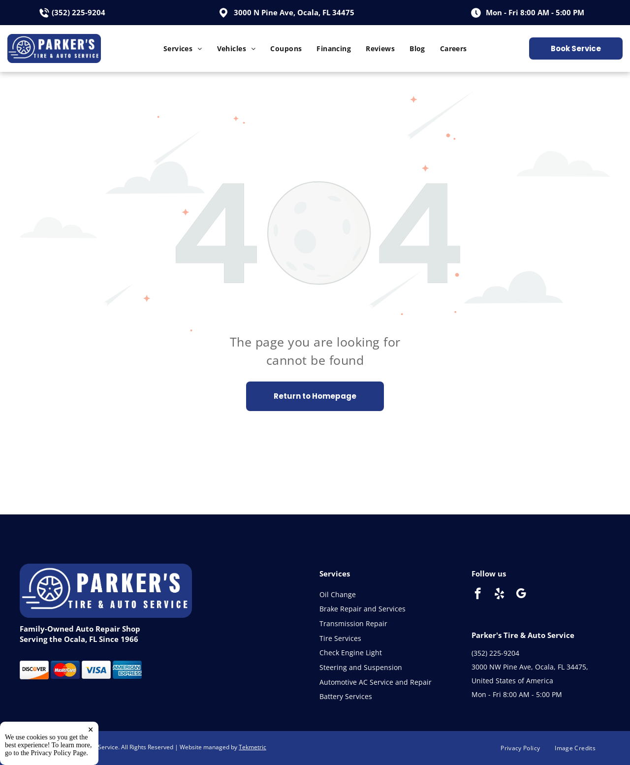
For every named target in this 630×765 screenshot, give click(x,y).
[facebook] (477, 595)
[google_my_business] (521, 595)
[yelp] (499, 595)
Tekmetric (252, 747)
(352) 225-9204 (78, 12)
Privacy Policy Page (59, 753)
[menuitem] (183, 48)
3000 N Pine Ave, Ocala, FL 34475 (294, 12)
